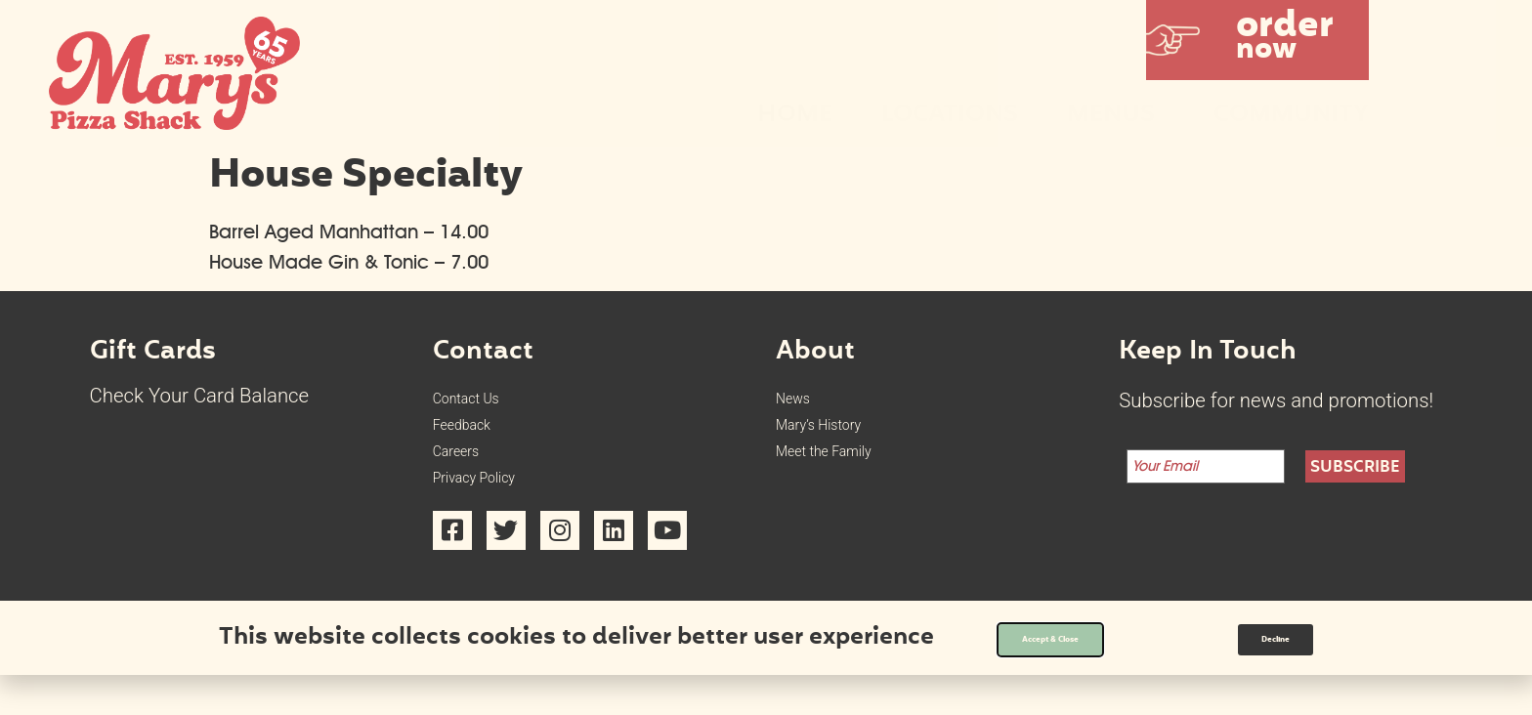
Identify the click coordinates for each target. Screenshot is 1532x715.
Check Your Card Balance (200, 395)
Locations (949, 116)
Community (1291, 116)
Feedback (475, 439)
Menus (1116, 116)
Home (794, 116)
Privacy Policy (493, 511)
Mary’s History (838, 439)
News (801, 403)
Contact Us (481, 403)
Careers (466, 474)
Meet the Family (845, 474)
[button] (1257, 40)
